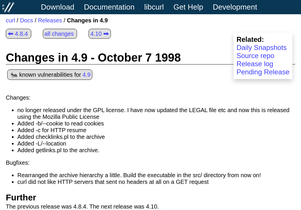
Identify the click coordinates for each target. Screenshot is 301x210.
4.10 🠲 (99, 33)
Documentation (109, 7)
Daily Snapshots (261, 47)
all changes (59, 33)
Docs (26, 20)
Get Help (188, 7)
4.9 (86, 74)
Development (235, 7)
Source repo (255, 56)
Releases (50, 20)
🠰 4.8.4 (18, 33)
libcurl (154, 7)
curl (10, 20)
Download (57, 7)
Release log (254, 64)
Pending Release (262, 72)
